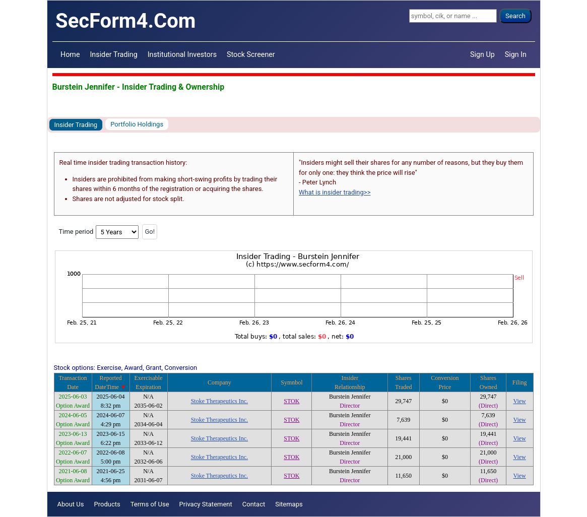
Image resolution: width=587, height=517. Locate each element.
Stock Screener (251, 54)
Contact (253, 504)
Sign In (516, 54)
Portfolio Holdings (136, 124)
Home (70, 54)
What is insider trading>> (334, 192)
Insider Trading (113, 54)
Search (515, 16)
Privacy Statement (205, 504)
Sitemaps (289, 504)
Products (107, 504)
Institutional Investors (182, 54)
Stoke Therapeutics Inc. (219, 401)
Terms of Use (150, 504)
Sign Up (482, 54)
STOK (291, 401)
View (519, 401)
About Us (70, 504)
